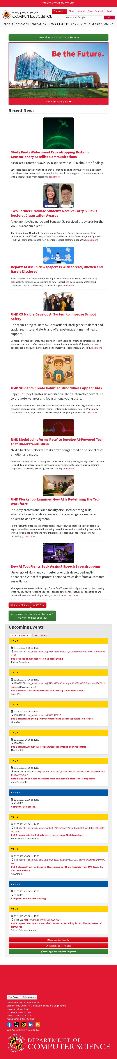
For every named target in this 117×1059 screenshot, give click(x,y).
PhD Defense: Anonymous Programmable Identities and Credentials (48, 746)
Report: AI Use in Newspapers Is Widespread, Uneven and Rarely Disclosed (57, 269)
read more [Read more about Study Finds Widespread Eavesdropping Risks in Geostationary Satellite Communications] (54, 176)
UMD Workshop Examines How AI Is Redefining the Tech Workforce (55, 501)
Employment (59, 11)
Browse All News (20, 605)
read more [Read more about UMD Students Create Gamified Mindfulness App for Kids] (92, 412)
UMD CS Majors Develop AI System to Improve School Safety (53, 316)
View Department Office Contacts (22, 997)
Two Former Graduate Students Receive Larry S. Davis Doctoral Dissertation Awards (54, 213)
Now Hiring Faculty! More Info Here (58, 37)
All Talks (41, 635)
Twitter (16, 1024)
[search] (83, 17)
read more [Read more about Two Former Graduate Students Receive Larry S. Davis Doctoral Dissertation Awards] (92, 239)
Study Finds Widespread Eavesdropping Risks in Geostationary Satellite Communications (50, 154)
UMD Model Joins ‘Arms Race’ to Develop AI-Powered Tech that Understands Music (57, 441)
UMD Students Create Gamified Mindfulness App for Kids (56, 388)
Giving (108, 24)
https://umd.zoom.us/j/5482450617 (42, 715)
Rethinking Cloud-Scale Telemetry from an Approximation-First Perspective (53, 778)
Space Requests (96, 11)
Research (22, 24)
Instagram (23, 1024)
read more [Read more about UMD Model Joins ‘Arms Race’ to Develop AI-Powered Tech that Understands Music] (68, 468)
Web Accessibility (15, 1030)
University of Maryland (59, 3)
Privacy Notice (33, 1030)
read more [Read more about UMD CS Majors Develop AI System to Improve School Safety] (96, 347)
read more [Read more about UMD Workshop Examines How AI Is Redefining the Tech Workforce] (30, 536)
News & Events (59, 24)
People (9, 24)
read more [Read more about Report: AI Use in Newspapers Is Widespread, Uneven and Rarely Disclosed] (68, 285)
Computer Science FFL (23, 806)
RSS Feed (38, 605)
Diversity (95, 24)
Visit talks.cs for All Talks (58, 945)
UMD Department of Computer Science (27, 14)
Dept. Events (21, 635)
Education (39, 24)
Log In (110, 11)
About (72, 11)
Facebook (9, 1024)
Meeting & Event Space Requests (58, 951)
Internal (81, 11)
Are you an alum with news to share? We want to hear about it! (32, 615)
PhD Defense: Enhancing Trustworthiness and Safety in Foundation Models (52, 718)
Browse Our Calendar (58, 940)
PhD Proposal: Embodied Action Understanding (37, 658)
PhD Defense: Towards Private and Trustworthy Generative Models (48, 690)
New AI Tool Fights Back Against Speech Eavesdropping (55, 566)
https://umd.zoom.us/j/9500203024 (42, 919)
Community (79, 24)
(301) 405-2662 (27, 1019)
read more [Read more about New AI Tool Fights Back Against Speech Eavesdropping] (73, 595)
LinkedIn (30, 1024)
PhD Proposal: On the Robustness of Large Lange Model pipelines (47, 835)
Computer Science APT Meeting (28, 898)
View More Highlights (58, 101)
